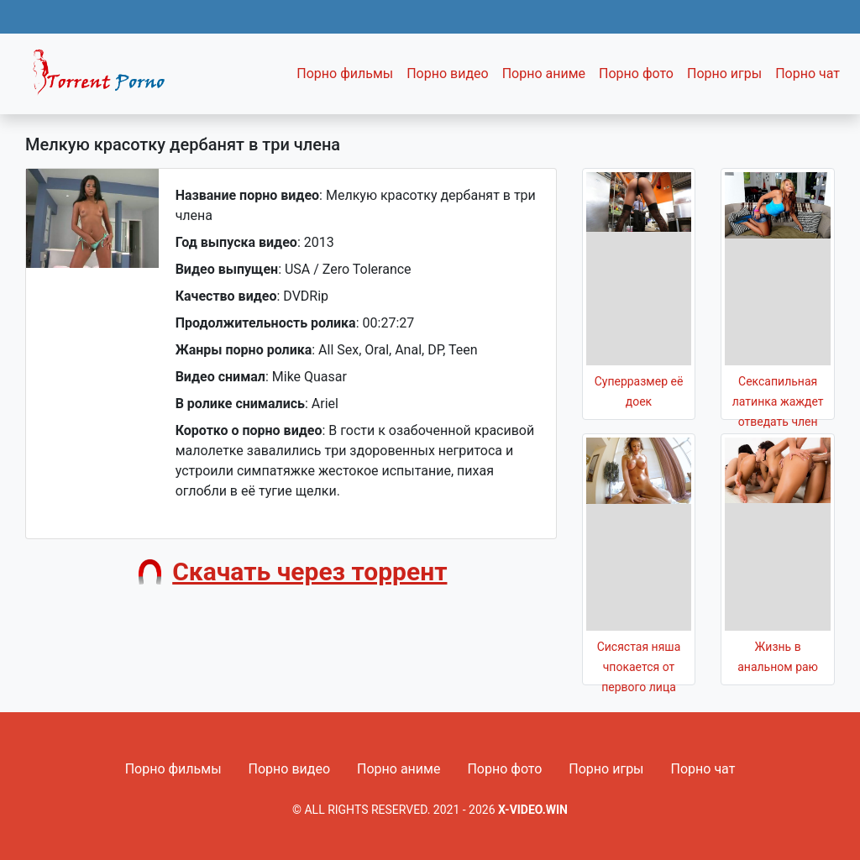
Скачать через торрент (309, 571)
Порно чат (807, 73)
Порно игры (724, 73)
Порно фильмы (344, 73)
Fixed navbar (106, 78)
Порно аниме (543, 73)
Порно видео (447, 73)
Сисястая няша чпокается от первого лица (639, 667)
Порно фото (636, 73)
